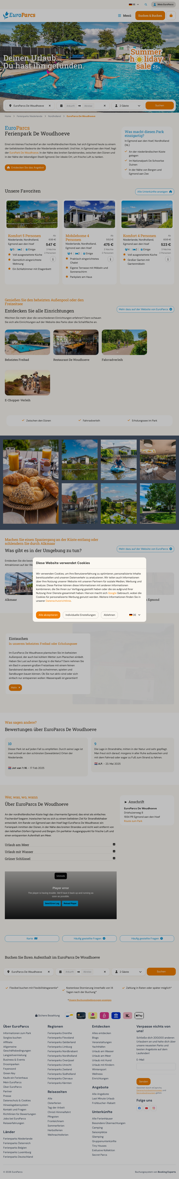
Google (112, 593)
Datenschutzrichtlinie (58, 601)
